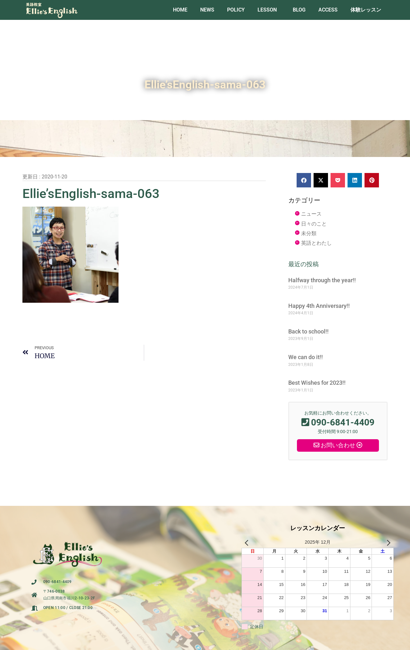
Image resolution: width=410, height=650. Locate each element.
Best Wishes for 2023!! (317, 382)
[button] (304, 180)
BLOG (299, 10)
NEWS (207, 10)
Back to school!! (308, 331)
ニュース (311, 214)
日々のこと (314, 224)
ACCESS (328, 10)
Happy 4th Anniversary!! (319, 305)
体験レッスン (365, 10)
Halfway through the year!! (322, 280)
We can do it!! (305, 357)
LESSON (269, 10)
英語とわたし (316, 243)
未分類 (308, 233)
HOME (180, 10)
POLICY (236, 10)
